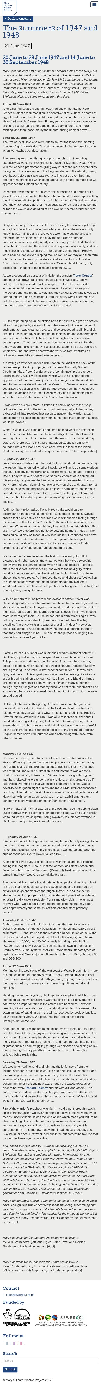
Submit (10, 1369)
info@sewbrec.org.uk (20, 1295)
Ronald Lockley (37, 1088)
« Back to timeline (18, 19)
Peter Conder (83, 275)
